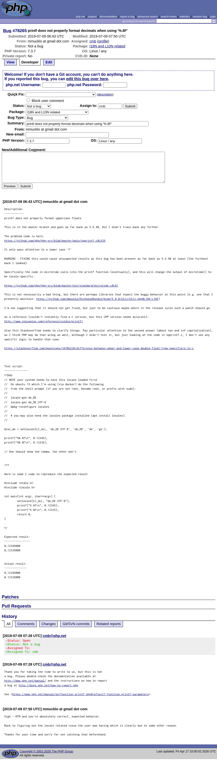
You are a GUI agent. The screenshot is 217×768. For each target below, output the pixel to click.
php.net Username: (23, 85)
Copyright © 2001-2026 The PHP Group (46, 754)
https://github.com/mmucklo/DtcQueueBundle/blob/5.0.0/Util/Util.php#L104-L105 (97, 298)
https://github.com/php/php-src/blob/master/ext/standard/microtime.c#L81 (61, 285)
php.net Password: (84, 85)
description (105, 94)
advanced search (148, 16)
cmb (92, 41)
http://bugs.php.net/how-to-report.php (48, 688)
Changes (48, 624)
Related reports (109, 624)
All (8, 624)
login (213, 16)
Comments (26, 624)
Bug (7, 30)
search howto (169, 16)
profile (103, 41)
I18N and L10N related (107, 46)
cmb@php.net (54, 636)
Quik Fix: (16, 94)
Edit (48, 62)
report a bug (127, 16)
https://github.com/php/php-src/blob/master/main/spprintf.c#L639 (54, 240)
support (92, 16)
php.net (80, 16)
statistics (185, 16)
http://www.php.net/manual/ (25, 683)
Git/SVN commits (76, 624)
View (10, 62)
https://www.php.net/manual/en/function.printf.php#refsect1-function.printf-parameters (80, 697)
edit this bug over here (87, 79)
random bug (200, 16)
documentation (108, 16)
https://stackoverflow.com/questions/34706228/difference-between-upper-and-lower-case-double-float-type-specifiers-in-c (99, 348)
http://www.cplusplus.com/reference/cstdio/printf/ (43, 321)
